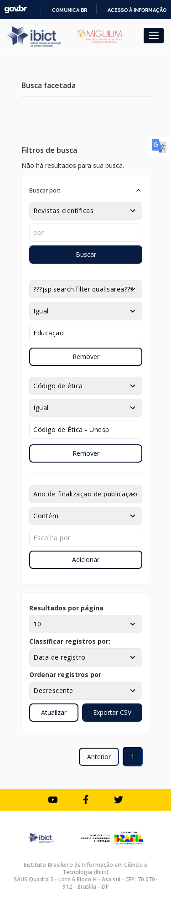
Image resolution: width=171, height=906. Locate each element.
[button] (85, 190)
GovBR (15, 9)
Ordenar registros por (65, 674)
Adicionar (85, 559)
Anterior (99, 756)
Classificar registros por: (69, 641)
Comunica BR (69, 10)
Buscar (86, 254)
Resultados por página (66, 608)
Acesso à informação (137, 10)
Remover (86, 356)
